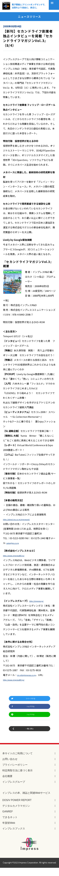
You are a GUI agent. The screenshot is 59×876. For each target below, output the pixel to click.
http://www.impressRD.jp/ (17, 555)
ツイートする (31, 699)
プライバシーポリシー (15, 773)
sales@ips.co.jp (14, 543)
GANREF (7, 819)
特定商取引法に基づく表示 (17, 778)
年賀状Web (8, 831)
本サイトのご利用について (17, 761)
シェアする (31, 709)
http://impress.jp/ (39, 600)
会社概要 (7, 784)
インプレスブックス (13, 836)
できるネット (9, 825)
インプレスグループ (13, 790)
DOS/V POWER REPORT (17, 808)
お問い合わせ (9, 767)
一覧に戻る (29, 735)
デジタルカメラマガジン (16, 814)
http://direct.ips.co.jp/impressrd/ (21, 519)
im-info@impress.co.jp (29, 675)
